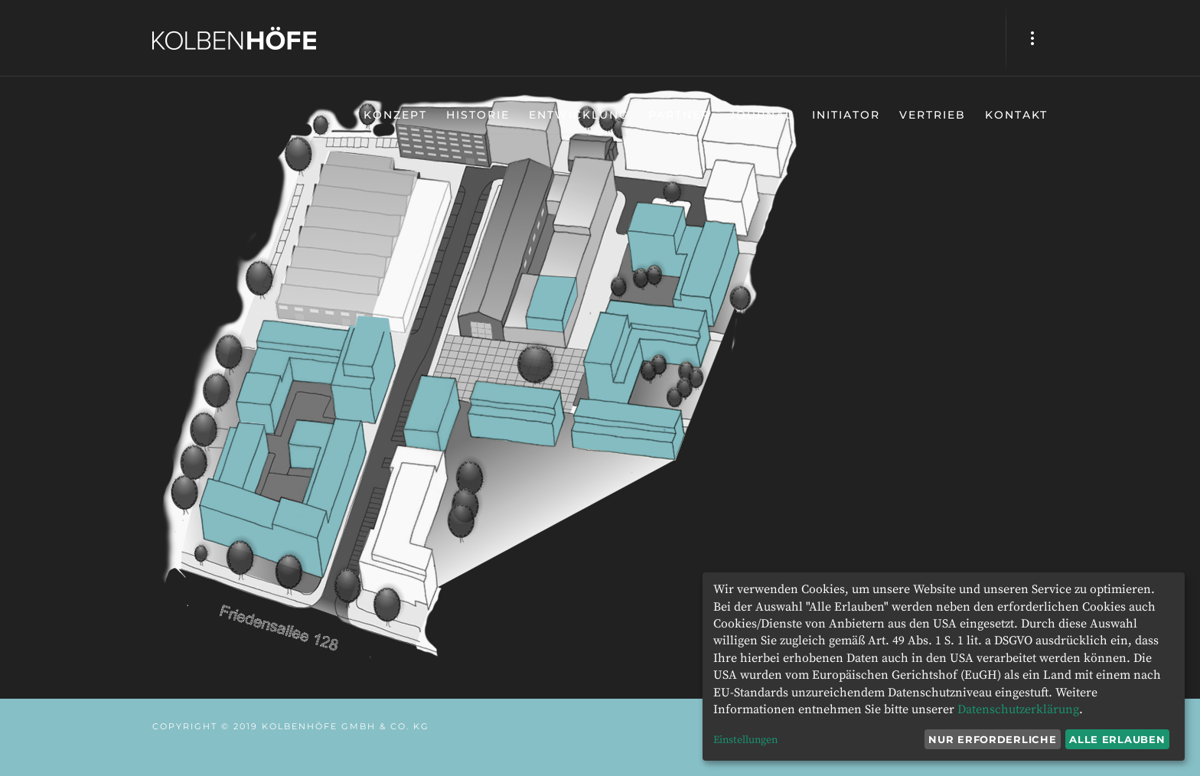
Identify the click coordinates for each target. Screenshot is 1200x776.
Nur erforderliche (992, 739)
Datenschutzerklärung (1018, 709)
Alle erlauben (1117, 739)
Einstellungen (745, 740)
